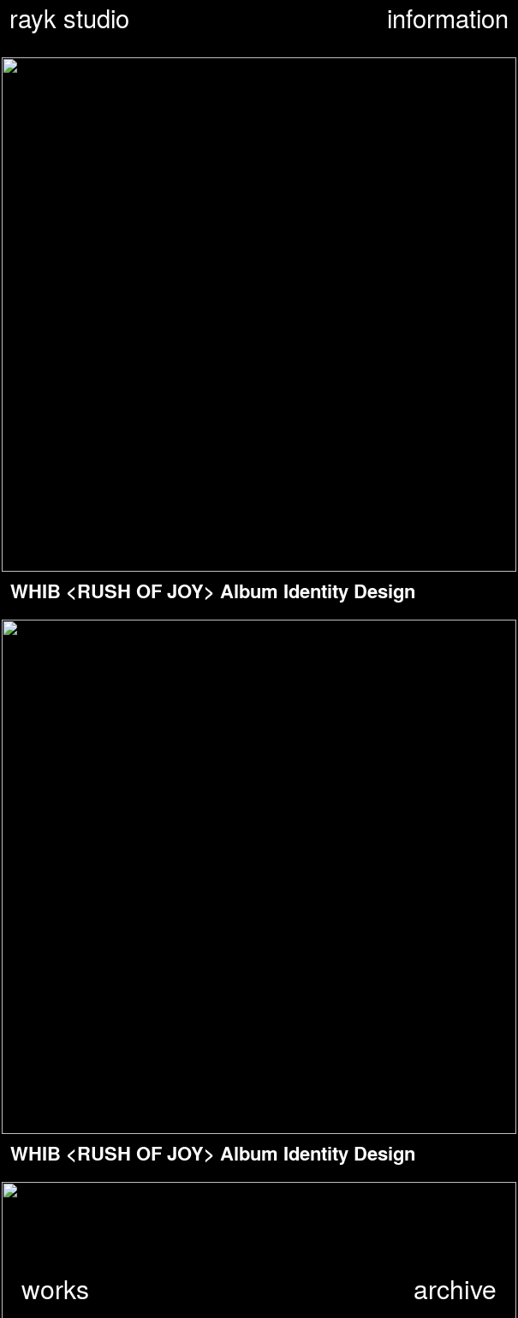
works (55, 1288)
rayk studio (69, 18)
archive (455, 1288)
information (448, 18)
